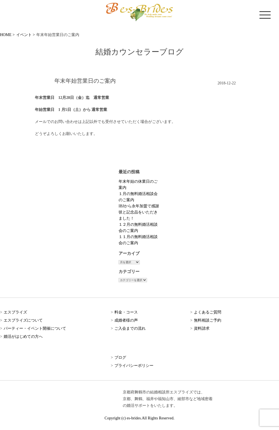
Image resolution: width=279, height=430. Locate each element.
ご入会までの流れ (130, 328)
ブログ (120, 357)
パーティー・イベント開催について (35, 328)
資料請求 (202, 328)
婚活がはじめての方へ (23, 336)
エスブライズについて (23, 320)
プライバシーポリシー (133, 366)
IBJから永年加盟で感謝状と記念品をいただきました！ (139, 212)
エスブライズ (15, 312)
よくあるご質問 (207, 312)
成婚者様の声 (126, 320)
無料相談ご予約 (207, 320)
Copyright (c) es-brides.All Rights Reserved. (139, 418)
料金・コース (126, 312)
